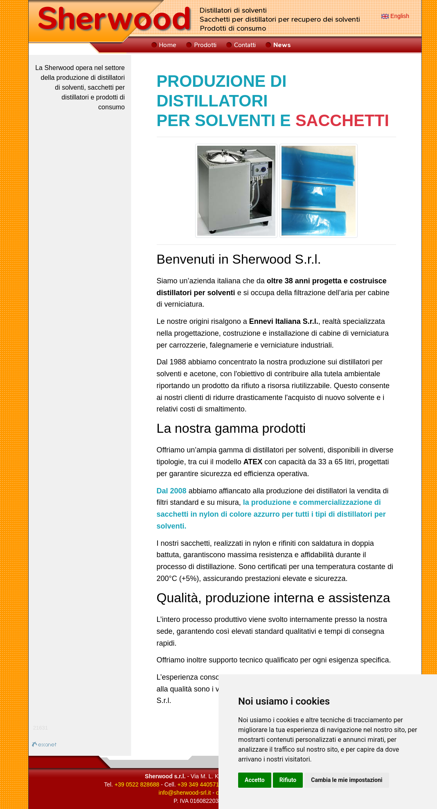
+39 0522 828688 (137, 784)
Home (167, 45)
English (395, 16)
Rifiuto (288, 780)
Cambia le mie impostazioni (346, 780)
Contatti (245, 45)
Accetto (255, 780)
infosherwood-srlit (185, 792)
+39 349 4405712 (200, 784)
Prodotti (205, 45)
